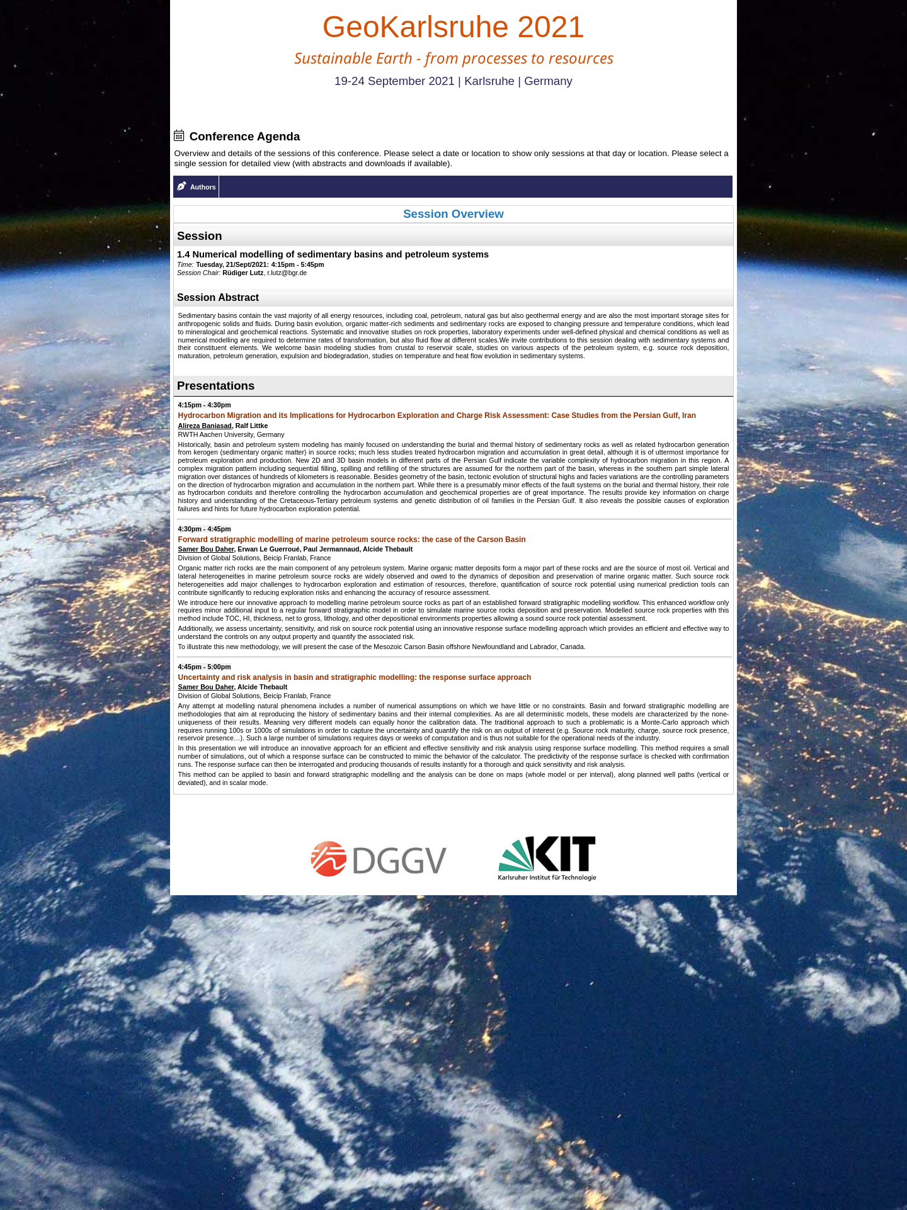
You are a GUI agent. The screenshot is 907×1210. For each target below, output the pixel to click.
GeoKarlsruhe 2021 (453, 26)
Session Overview (453, 213)
